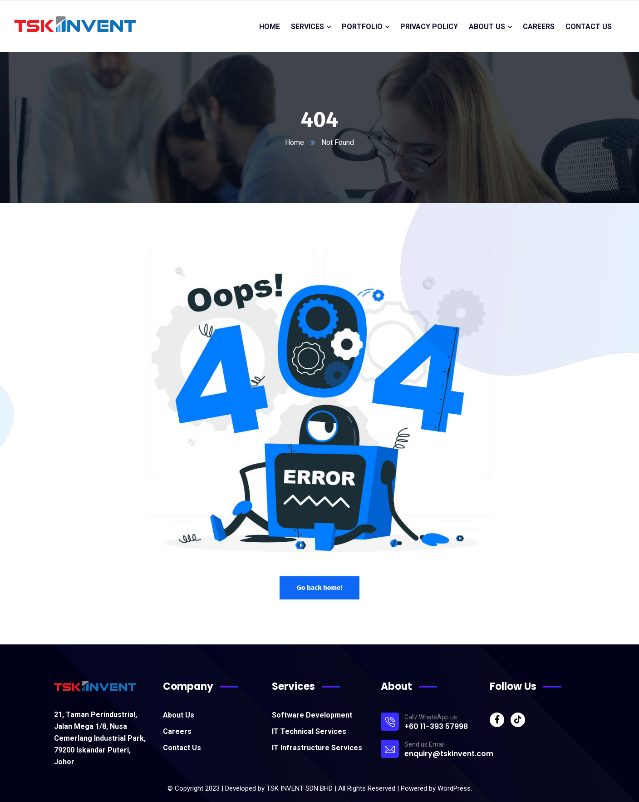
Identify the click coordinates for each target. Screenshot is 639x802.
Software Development (312, 715)
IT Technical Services (309, 731)
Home (294, 142)
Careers (177, 731)
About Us (178, 715)
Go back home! (319, 588)
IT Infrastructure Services (317, 747)
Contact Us (182, 747)
